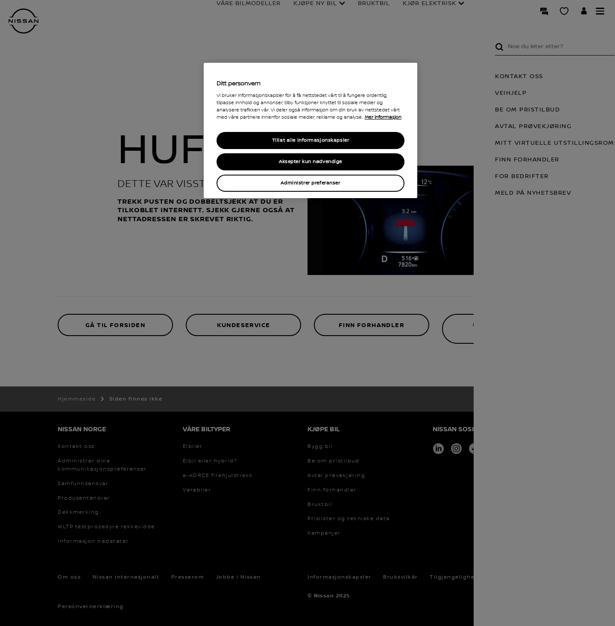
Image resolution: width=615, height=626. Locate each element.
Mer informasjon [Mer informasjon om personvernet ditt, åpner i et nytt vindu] (383, 117)
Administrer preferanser (310, 183)
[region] (310, 131)
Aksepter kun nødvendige (310, 161)
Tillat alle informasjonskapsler (310, 140)
